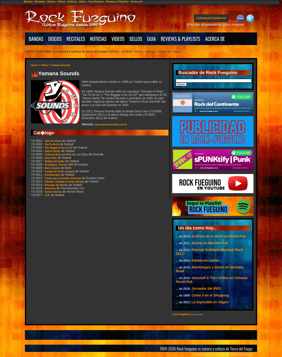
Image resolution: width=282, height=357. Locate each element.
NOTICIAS (98, 38)
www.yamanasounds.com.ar (111, 124)
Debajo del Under (55, 161)
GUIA (151, 38)
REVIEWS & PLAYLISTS (180, 38)
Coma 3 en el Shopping (210, 295)
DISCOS (55, 38)
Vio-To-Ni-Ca (52, 144)
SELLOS (135, 38)
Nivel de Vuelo (53, 141)
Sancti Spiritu (52, 151)
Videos (62, 1)
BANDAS (36, 38)
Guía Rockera (96, 1)
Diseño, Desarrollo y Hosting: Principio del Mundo (223, 354)
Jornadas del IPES (206, 288)
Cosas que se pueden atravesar (63, 178)
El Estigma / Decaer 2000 (59, 164)
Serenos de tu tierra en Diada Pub (219, 236)
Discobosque (52, 175)
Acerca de (136, 1)
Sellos (82, 1)
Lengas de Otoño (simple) (59, 171)
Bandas (28, 1)
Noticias (72, 1)
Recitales (40, 1)
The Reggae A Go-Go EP (59, 147)
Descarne (50, 188)
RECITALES (76, 38)
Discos (51, 1)
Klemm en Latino (205, 260)
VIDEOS (118, 38)
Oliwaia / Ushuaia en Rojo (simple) (64, 181)
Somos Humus (53, 191)
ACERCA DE (215, 38)
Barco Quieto (52, 168)
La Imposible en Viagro (210, 302)
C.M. (47, 195)
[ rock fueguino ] (181, 314)
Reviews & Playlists (117, 1)
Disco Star (51, 158)
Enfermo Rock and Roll (58, 154)
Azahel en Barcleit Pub (210, 243)
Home (34, 65)
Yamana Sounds (61, 65)
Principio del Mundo (56, 185)
